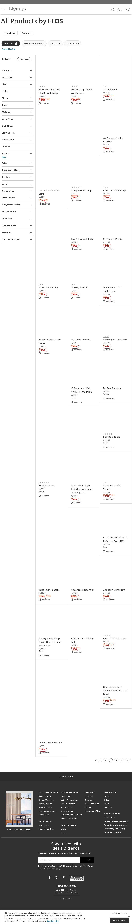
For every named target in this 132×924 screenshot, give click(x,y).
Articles (107, 796)
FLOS (55, 21)
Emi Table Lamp (111, 437)
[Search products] (112, 9)
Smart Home (10, 33)
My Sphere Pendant (113, 239)
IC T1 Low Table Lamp (114, 191)
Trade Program (67, 807)
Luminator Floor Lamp (50, 743)
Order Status (44, 815)
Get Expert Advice (46, 829)
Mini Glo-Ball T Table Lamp (50, 341)
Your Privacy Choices (47, 811)
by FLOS (42, 96)
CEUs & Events (67, 811)
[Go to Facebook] (50, 878)
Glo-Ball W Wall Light (82, 239)
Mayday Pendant (79, 288)
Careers (88, 807)
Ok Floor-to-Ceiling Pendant (113, 140)
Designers (108, 807)
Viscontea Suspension (82, 590)
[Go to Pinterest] (56, 878)
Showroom (89, 800)
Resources (65, 833)
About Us (89, 796)
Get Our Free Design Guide (19, 830)
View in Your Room (69, 818)
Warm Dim (26, 33)
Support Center (45, 796)
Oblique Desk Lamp (81, 191)
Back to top (66, 776)
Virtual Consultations (69, 800)
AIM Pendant (110, 90)
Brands (106, 803)
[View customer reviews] (76, 878)
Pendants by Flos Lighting (114, 828)
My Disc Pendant (112, 388)
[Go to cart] (128, 9)
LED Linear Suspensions (113, 832)
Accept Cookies (119, 920)
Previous (96, 760)
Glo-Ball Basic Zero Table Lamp (113, 289)
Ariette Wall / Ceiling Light (82, 640)
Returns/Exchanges (46, 800)
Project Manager (68, 803)
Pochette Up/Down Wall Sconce (81, 91)
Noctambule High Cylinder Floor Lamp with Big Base (81, 489)
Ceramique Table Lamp (115, 340)
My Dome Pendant (81, 340)
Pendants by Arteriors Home (115, 825)
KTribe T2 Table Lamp (114, 639)
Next (131, 760)
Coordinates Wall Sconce (112, 487)
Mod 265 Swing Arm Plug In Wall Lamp (49, 91)
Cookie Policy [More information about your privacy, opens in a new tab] (53, 921)
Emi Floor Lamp (47, 486)
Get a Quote (44, 825)
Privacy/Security (45, 807)
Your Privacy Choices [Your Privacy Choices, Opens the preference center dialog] (119, 913)
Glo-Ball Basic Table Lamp (49, 192)
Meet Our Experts (92, 803)
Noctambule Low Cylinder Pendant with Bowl (115, 690)
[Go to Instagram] (64, 878)
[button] (3, 9)
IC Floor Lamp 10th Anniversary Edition (81, 390)
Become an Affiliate (93, 811)
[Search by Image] (119, 10)
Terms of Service (48, 868)
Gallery (107, 800)
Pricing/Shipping (45, 803)
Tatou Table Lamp (48, 288)
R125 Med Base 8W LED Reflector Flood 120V (115, 539)
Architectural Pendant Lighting (116, 821)
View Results (24, 59)
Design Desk (66, 796)
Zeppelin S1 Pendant (114, 590)
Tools (63, 829)
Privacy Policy (87, 866)
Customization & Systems (71, 815)
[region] (66, 916)
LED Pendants (109, 817)
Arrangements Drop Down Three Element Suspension (50, 642)
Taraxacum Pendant (49, 590)
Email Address (46, 860)
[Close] (129, 916)
